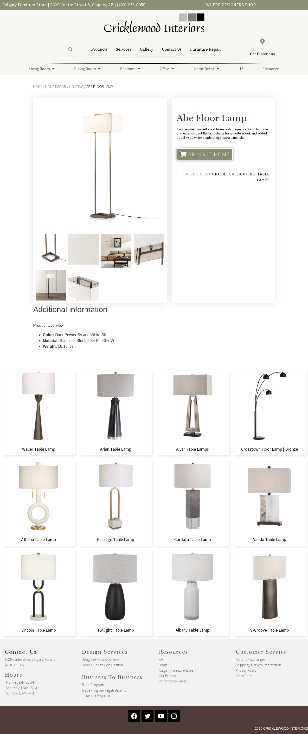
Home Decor (206, 68)
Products (99, 49)
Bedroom (130, 68)
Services (123, 49)
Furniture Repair (205, 49)
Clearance (271, 68)
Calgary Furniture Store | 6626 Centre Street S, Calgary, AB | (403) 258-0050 (73, 4)
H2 (240, 68)
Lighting (76, 86)
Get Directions (262, 54)
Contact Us (171, 49)
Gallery (146, 49)
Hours (13, 675)
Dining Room (87, 68)
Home (37, 86)
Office (167, 68)
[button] (70, 49)
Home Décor (55, 86)
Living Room (42, 68)
